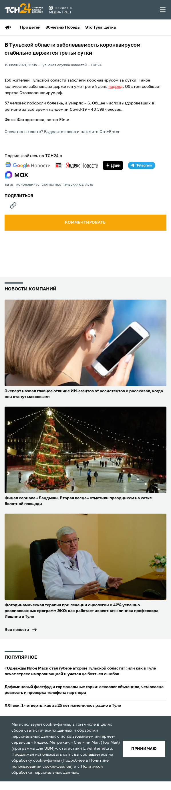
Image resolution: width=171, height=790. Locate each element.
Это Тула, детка (100, 27)
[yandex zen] (113, 165)
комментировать (85, 223)
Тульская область (78, 184)
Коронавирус (27, 184)
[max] (16, 175)
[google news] (28, 165)
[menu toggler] (163, 9)
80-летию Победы (62, 27)
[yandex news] (76, 165)
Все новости (17, 630)
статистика (51, 184)
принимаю (144, 749)
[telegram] (141, 165)
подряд (115, 87)
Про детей (30, 27)
